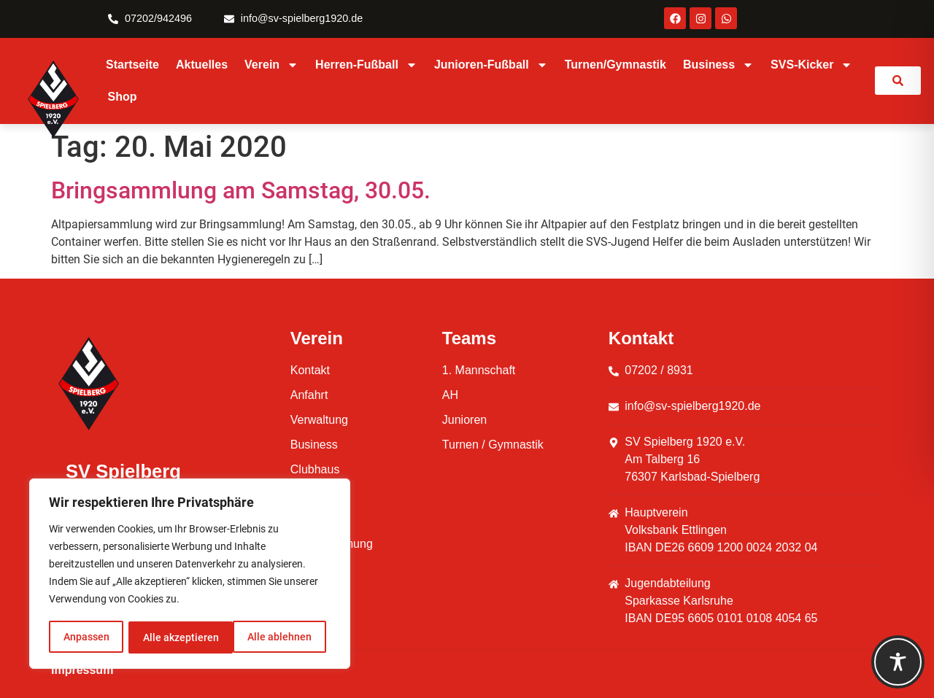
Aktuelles (202, 64)
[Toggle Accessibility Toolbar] (898, 662)
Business (718, 65)
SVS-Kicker (811, 65)
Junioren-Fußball (491, 65)
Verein (271, 65)
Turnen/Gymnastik (615, 64)
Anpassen (86, 637)
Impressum (82, 670)
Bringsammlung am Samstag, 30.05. (243, 190)
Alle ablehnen (174, 637)
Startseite (132, 64)
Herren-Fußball (366, 65)
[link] (898, 80)
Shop (122, 96)
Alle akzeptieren (279, 637)
